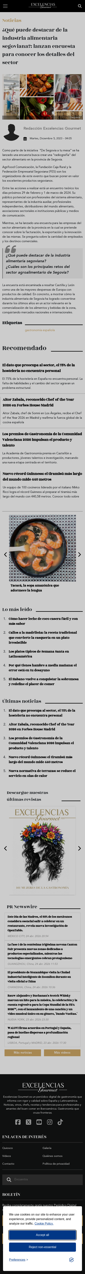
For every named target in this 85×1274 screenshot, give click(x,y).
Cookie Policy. (44, 1223)
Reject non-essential (42, 1247)
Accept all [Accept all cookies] (42, 1235)
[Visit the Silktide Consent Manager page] (71, 1259)
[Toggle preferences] (18, 1260)
